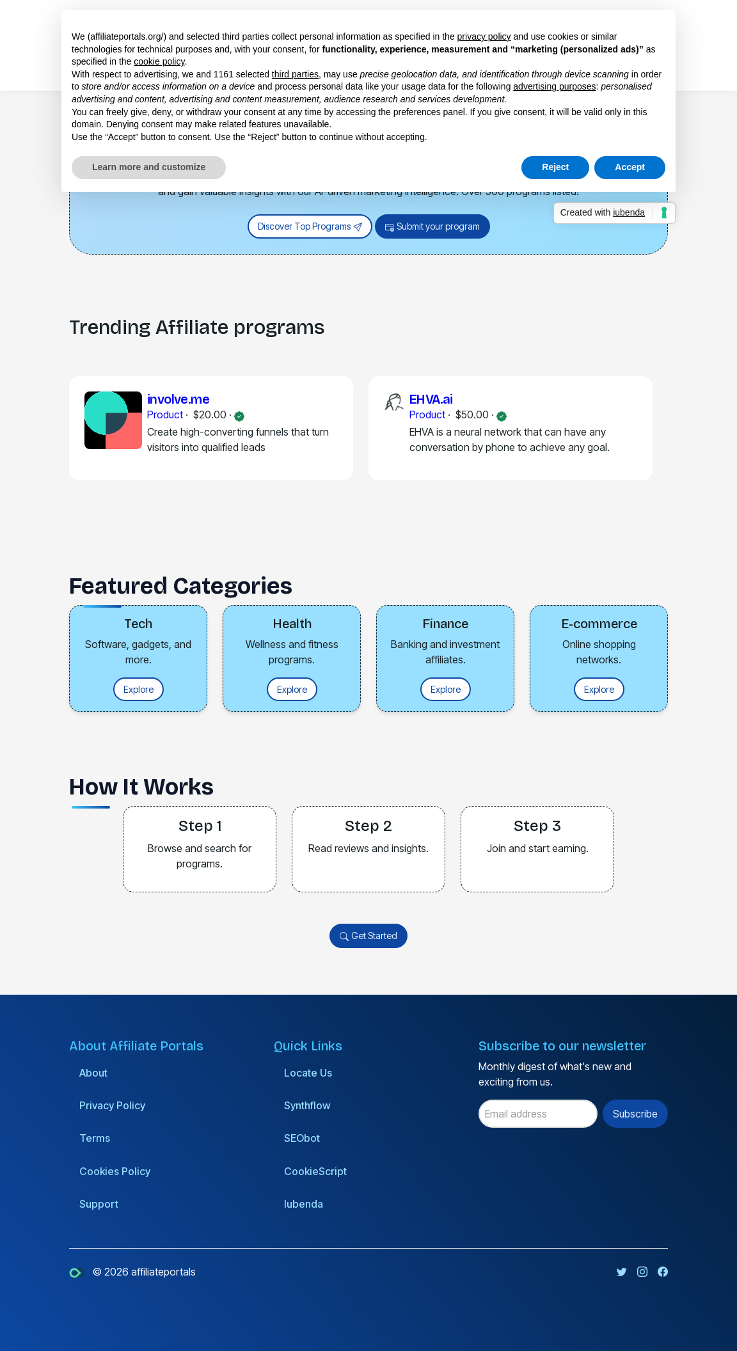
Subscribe (635, 1113)
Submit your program (432, 227)
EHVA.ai (431, 399)
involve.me (178, 399)
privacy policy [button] (484, 36)
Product (165, 414)
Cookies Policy (114, 1171)
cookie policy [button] (159, 61)
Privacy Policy (112, 1105)
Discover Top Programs (310, 227)
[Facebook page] (663, 1271)
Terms (94, 1138)
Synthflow (307, 1105)
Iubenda (303, 1203)
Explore (138, 689)
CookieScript (315, 1171)
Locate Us (308, 1072)
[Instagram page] (642, 1271)
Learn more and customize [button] (148, 167)
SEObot (302, 1138)
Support (98, 1203)
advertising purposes (554, 86)
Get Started (368, 936)
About (93, 1072)
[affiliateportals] (78, 1271)
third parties (295, 74)
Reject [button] (555, 167)
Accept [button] (630, 167)
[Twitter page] (622, 1271)
